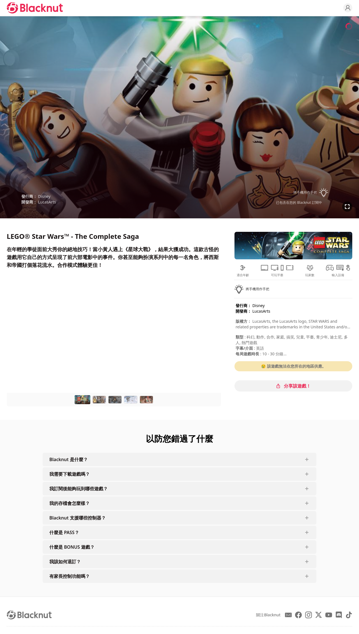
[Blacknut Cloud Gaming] (35, 7)
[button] (299, 192)
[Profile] (347, 7)
